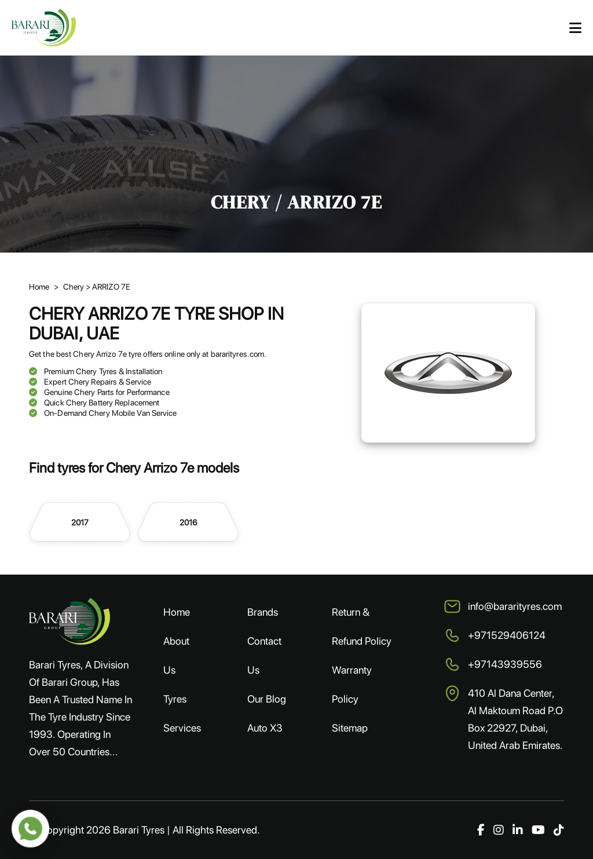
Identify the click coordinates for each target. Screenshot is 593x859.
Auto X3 (265, 728)
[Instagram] (498, 830)
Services (182, 728)
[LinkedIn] (518, 830)
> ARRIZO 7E (108, 286)
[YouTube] (538, 830)
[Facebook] (481, 830)
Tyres (174, 699)
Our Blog (266, 699)
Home (39, 286)
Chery (74, 286)
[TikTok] (559, 830)
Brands (262, 612)
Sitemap (350, 728)
